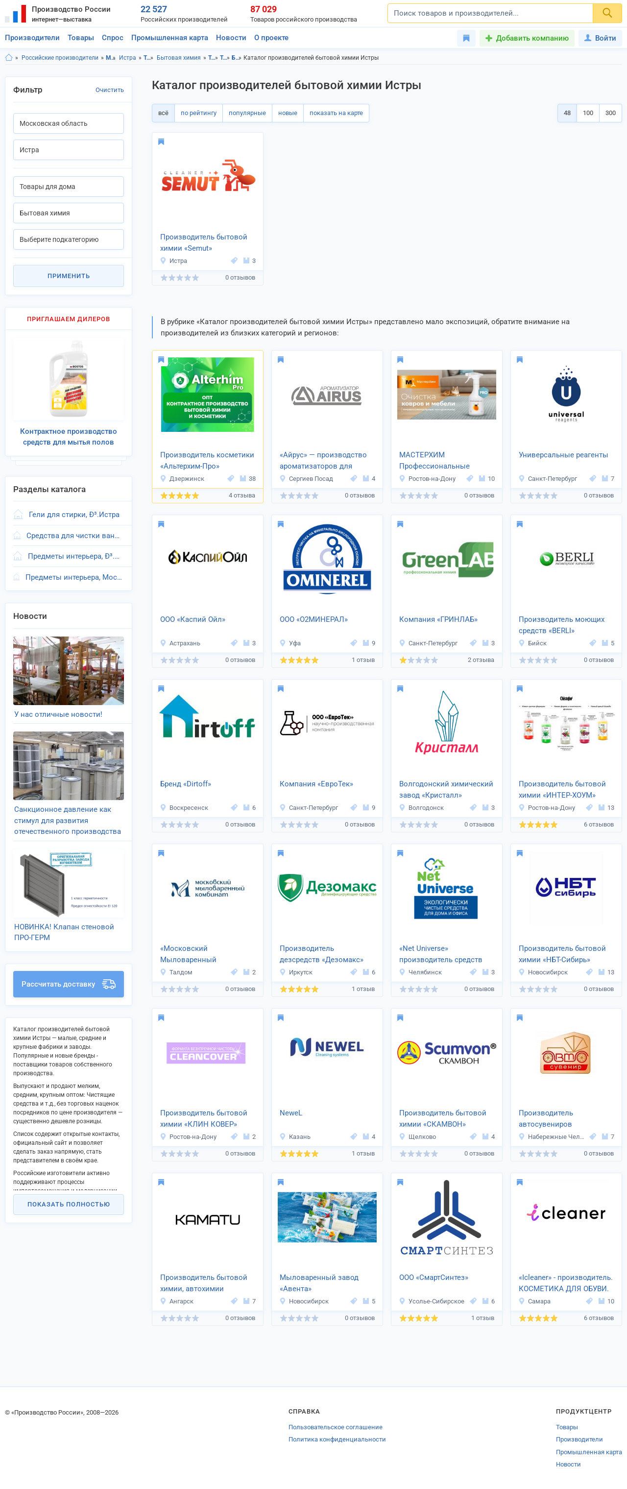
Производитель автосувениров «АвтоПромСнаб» (549, 1119)
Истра (127, 57)
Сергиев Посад (306, 478)
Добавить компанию (532, 38)
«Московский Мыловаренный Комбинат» (188, 955)
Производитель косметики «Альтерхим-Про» (207, 460)
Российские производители (60, 57)
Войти (600, 38)
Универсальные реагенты (563, 454)
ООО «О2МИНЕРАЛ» (314, 619)
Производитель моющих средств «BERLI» (561, 625)
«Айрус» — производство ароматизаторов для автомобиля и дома (323, 461)
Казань (295, 1136)
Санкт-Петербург (547, 478)
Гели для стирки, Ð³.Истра (74, 514)
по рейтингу (199, 113)
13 (606, 807)
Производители (32, 37)
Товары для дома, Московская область (213, 57)
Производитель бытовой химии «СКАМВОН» (442, 1119)
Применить (69, 276)
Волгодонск (421, 807)
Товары (81, 37)
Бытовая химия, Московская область (237, 57)
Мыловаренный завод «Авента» (319, 1283)
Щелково (417, 1136)
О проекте (271, 37)
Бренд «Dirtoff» (185, 784)
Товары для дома (149, 57)
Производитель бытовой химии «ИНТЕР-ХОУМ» (562, 790)
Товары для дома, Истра (225, 57)
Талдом (176, 972)
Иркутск (296, 972)
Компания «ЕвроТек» (316, 784)
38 (248, 478)
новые (287, 113)
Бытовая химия (179, 57)
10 (487, 478)
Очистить (110, 90)
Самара (534, 1301)
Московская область (111, 57)
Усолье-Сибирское (431, 1301)
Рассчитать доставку (69, 984)
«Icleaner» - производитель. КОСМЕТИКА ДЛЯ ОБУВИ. (566, 1283)
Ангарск (176, 1301)
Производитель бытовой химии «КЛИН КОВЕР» (203, 1119)
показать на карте (336, 113)
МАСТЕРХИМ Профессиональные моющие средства (434, 461)
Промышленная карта (169, 37)
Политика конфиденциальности (337, 1439)
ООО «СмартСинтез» (433, 1277)
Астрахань (180, 643)
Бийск (532, 643)
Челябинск (420, 972)
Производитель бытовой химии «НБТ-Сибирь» (562, 954)
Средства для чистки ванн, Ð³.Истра (75, 535)
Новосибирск (543, 972)
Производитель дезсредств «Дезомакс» (321, 954)
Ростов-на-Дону (427, 478)
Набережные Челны (552, 1136)
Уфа (290, 643)
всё (163, 113)
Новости (231, 37)
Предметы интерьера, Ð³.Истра (76, 556)
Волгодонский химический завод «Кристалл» (446, 790)
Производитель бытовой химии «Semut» (203, 243)
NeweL (291, 1113)
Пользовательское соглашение (336, 1427)
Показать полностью (68, 1204)
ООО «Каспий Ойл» (192, 619)
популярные (247, 113)
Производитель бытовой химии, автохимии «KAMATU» (203, 1284)
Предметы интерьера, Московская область (74, 577)
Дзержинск (182, 478)
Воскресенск (184, 807)
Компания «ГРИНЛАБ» (438, 619)
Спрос (112, 37)
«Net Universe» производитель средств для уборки (440, 955)
